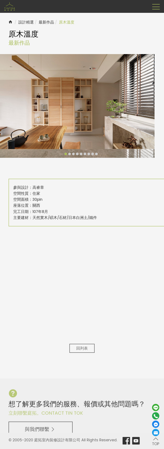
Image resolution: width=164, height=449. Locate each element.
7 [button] (82, 154)
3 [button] (67, 154)
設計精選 (26, 22)
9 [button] (90, 154)
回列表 (82, 348)
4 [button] (70, 154)
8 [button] (86, 154)
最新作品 (46, 22)
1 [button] (59, 154)
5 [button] (74, 154)
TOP (155, 441)
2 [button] (63, 154)
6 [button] (78, 154)
